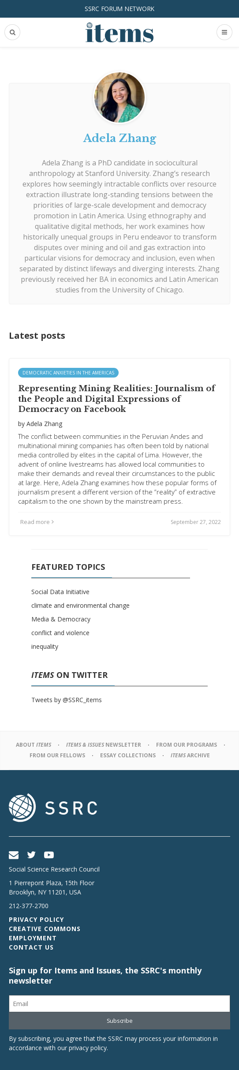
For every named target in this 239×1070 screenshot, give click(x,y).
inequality (44, 646)
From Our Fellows (57, 755)
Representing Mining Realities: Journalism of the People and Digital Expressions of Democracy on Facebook (116, 399)
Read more (37, 522)
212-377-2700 (29, 906)
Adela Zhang (62, 163)
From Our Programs (186, 744)
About (33, 744)
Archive (190, 755)
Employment (33, 938)
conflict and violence (60, 633)
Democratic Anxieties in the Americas (68, 373)
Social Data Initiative (60, 591)
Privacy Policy (36, 919)
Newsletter (103, 744)
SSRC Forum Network (119, 8)
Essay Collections (128, 755)
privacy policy (88, 1048)
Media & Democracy (60, 619)
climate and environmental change (80, 605)
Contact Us (31, 947)
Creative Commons (45, 928)
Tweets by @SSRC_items (66, 700)
